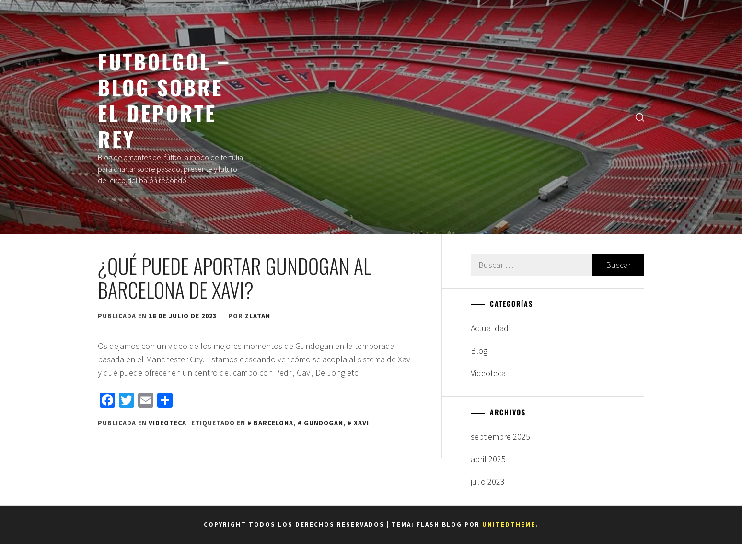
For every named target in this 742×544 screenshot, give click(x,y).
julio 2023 (488, 481)
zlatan (257, 316)
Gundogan (323, 422)
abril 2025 (488, 458)
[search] (640, 117)
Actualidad (490, 328)
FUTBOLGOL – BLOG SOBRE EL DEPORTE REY (164, 100)
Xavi (361, 422)
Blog (479, 350)
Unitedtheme (508, 525)
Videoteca (167, 422)
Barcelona (273, 422)
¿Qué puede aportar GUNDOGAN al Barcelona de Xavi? (234, 277)
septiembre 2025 (500, 436)
